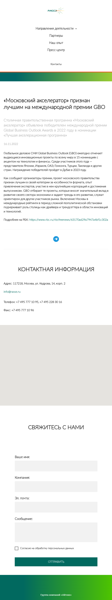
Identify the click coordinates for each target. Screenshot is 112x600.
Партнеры (56, 35)
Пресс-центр (56, 50)
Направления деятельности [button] (55, 28)
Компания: (22, 477)
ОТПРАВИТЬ (56, 561)
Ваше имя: (22, 457)
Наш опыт (56, 42)
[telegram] (56, 239)
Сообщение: (24, 519)
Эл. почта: (22, 498)
